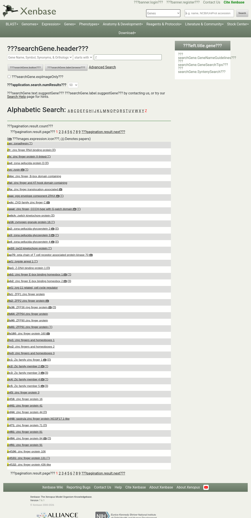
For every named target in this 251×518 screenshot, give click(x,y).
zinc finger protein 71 (25, 425)
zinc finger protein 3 (23, 392)
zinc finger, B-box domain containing (34, 176)
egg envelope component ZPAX (31, 195)
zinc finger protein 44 (25, 412)
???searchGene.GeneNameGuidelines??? (207, 56)
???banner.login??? (148, 2)
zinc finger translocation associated (33, 189)
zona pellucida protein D (26, 163)
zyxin (14, 169)
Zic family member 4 (24, 379)
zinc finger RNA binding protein (29, 150)
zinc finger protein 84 (25, 438)
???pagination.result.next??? (103, 132)
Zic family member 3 (24, 372)
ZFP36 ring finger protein (28, 307)
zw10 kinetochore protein (27, 248)
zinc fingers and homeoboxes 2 (31, 346)
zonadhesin (18, 143)
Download (126, 33)
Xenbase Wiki (52, 487)
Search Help (16, 97)
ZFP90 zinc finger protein (27, 320)
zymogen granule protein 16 (29, 222)
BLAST (11, 24)
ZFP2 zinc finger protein (26, 300)
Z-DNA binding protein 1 (27, 268)
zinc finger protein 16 (25, 399)
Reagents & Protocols (163, 24)
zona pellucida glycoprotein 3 (29, 235)
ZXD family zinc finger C (27, 202)
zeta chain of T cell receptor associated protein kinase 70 (48, 254)
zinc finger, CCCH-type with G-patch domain (40, 209)
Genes (69, 24)
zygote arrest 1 (20, 261)
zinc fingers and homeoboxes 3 (31, 353)
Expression (50, 24)
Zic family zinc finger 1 (25, 359)
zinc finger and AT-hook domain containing (37, 182)
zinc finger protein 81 (25, 431)
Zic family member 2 (24, 366)
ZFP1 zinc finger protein (26, 294)
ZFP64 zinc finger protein (27, 313)
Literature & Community (203, 24)
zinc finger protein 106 (26, 451)
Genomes (29, 24)
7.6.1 (42, 500)
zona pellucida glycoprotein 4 (29, 241)
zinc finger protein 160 (27, 333)
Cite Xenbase (135, 487)
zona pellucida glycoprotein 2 (29, 228)
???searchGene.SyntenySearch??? (202, 70)
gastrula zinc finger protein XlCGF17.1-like (38, 418)
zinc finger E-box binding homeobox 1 (35, 274)
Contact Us (211, 2)
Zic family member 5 (24, 386)
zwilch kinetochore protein (29, 215)
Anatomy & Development (122, 24)
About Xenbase (161, 487)
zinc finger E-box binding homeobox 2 (35, 281)
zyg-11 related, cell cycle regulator (32, 287)
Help (118, 487)
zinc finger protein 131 (27, 458)
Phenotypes (88, 24)
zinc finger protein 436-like (29, 464)
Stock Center (237, 24)
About (188, 487)
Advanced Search (102, 67)
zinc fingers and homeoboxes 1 (31, 340)
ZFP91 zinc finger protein (28, 327)
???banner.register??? (183, 2)
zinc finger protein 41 (25, 405)
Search (242, 13)
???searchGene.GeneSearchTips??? (203, 63)
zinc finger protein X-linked (27, 156)
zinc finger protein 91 (25, 445)
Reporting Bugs (78, 487)
